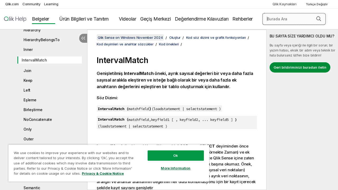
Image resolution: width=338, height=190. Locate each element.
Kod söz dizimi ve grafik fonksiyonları (216, 37)
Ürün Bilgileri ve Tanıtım (84, 19)
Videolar (127, 19)
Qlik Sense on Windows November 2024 (130, 37)
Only (28, 129)
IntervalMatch (34, 60)
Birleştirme (33, 109)
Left (27, 90)
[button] (319, 18)
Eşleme (30, 100)
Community (31, 4)
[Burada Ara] (294, 19)
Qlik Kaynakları (284, 4)
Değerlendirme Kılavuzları (202, 19)
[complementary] (302, 110)
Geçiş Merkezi (155, 19)
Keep (28, 80)
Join (27, 70)
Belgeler (40, 19)
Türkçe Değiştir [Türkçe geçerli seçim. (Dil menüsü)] (317, 4)
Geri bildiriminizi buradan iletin (300, 67)
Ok (171, 151)
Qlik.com (12, 4)
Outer (29, 139)
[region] (106, 161)
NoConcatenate (38, 119)
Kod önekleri (169, 44)
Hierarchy (32, 30)
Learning (51, 4)
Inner (28, 49)
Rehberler (242, 19)
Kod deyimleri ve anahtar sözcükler (125, 44)
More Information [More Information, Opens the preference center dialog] (171, 164)
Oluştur (175, 37)
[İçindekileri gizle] (83, 38)
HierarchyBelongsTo (42, 39)
